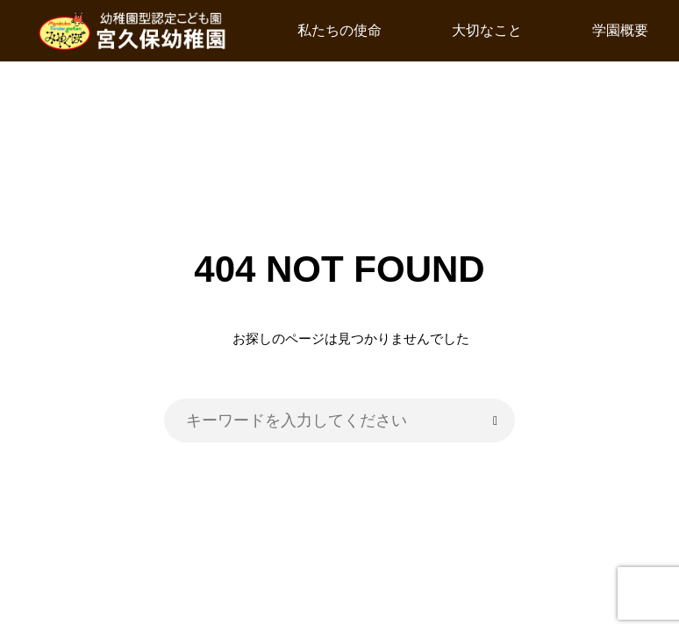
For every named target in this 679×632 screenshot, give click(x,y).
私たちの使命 (339, 30)
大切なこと (487, 30)
